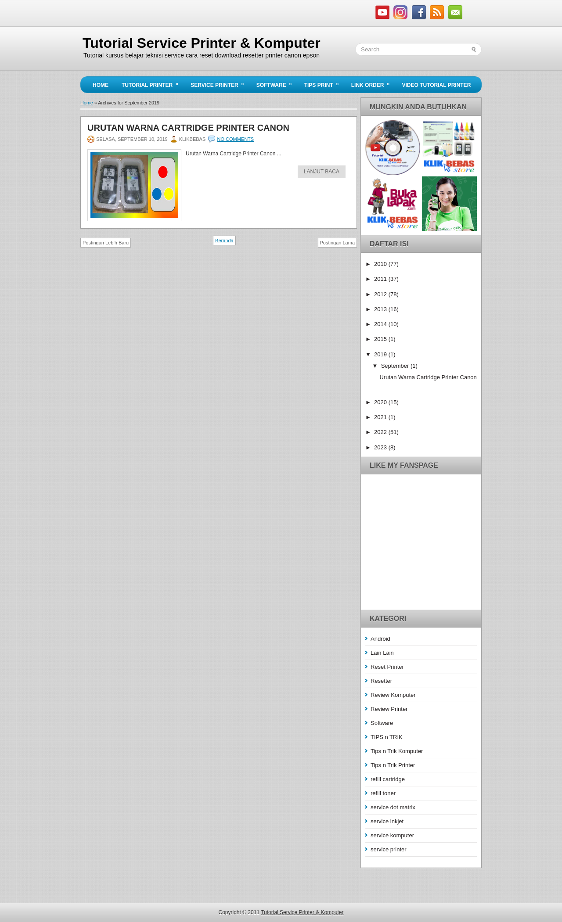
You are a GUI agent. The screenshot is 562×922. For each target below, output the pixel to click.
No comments (235, 139)
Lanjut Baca (321, 172)
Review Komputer (393, 695)
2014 (381, 324)
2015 (381, 339)
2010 (381, 264)
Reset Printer (387, 667)
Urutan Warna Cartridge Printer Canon (188, 127)
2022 (381, 432)
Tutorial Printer (153, 82)
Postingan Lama (337, 242)
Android (380, 638)
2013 (381, 309)
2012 (381, 294)
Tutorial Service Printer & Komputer (202, 43)
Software (277, 82)
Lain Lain (382, 652)
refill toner (383, 793)
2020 (381, 402)
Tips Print (324, 82)
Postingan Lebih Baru (106, 242)
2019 (381, 354)
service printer (389, 849)
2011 (381, 279)
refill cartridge (388, 779)
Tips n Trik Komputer (397, 751)
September (396, 365)
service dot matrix (393, 807)
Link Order (373, 82)
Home (100, 85)
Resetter (381, 681)
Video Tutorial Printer (436, 85)
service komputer (392, 835)
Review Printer (389, 709)
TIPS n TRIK (387, 737)
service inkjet (387, 821)
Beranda (224, 240)
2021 (381, 417)
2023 (381, 447)
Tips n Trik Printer (393, 765)
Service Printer (220, 82)
